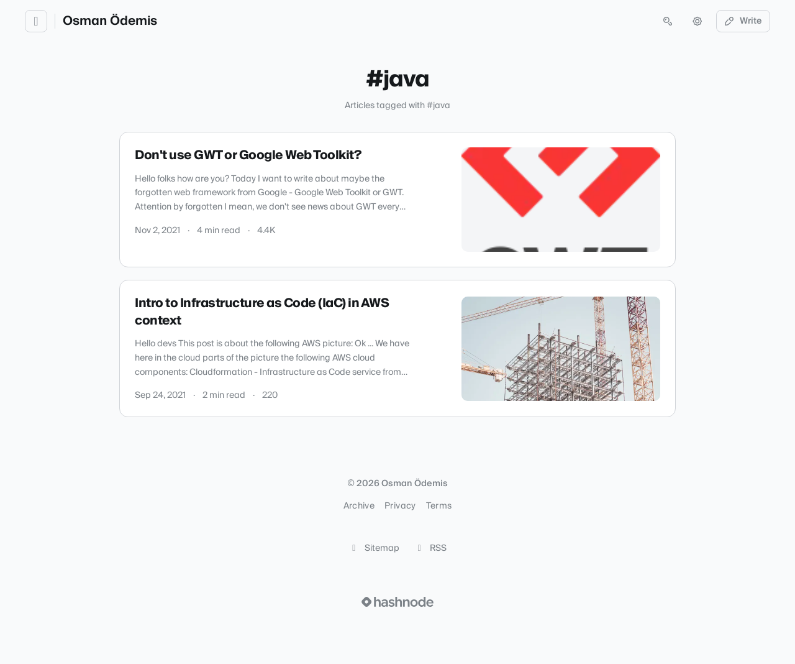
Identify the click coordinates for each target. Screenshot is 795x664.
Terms (439, 506)
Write (743, 21)
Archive (359, 506)
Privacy (400, 506)
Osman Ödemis (110, 21)
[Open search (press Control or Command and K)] (667, 21)
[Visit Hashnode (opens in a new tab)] (397, 601)
